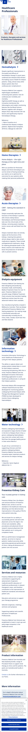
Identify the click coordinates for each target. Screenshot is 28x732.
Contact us (5, 674)
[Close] (26, 700)
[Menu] (5, 2)
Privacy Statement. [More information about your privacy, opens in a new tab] (13, 717)
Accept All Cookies (14, 729)
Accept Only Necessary (14, 724)
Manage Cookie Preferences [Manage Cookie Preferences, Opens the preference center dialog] (14, 720)
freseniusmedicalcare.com (12, 696)
